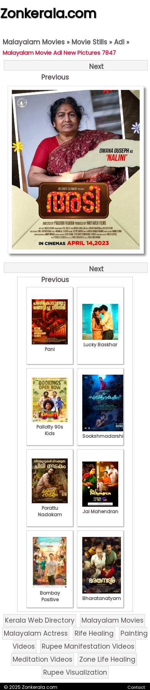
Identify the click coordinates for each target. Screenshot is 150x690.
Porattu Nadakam (50, 508)
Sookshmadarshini (104, 432)
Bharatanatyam (101, 595)
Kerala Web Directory (40, 620)
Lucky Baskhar (100, 341)
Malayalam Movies (34, 42)
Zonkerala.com (48, 13)
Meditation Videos (42, 659)
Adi (119, 42)
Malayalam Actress (36, 633)
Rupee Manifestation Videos (88, 646)
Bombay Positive (50, 593)
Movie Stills (89, 42)
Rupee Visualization (75, 672)
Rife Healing (94, 633)
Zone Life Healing (107, 659)
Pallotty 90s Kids (50, 427)
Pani (50, 345)
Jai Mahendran (100, 508)
